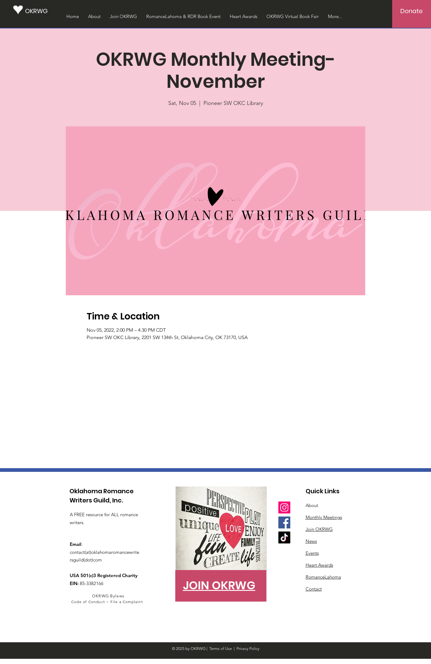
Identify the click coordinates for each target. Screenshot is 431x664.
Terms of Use (220, 648)
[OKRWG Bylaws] (109, 596)
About (312, 505)
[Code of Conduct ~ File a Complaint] (108, 602)
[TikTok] (284, 537)
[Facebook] (284, 522)
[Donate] (411, 11)
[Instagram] (284, 507)
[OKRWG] (39, 10)
